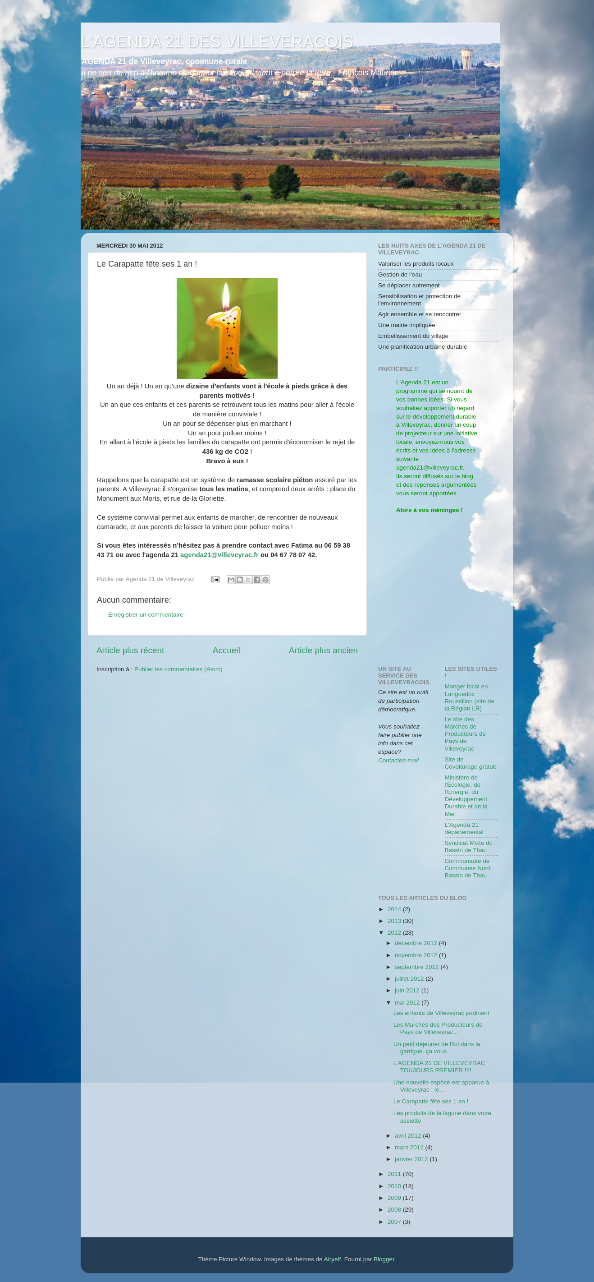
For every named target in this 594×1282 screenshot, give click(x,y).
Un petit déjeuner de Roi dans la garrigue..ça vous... (436, 1048)
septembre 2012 (417, 967)
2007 (395, 1221)
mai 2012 (408, 1002)
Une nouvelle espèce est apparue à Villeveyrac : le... (441, 1086)
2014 (395, 909)
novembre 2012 (417, 955)
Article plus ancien (323, 650)
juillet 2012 (410, 978)
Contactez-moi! (398, 760)
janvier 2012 (412, 1159)
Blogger (384, 1259)
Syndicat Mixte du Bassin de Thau (469, 846)
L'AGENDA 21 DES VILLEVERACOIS (217, 41)
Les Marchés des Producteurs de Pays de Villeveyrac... (438, 1028)
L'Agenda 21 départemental (464, 828)
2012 (395, 932)
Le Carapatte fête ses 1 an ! (431, 1101)
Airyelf (332, 1259)
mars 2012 (410, 1147)
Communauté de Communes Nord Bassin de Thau (468, 868)
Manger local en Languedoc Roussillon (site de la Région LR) (469, 697)
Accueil (226, 650)
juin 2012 (408, 990)
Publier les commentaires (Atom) (178, 669)
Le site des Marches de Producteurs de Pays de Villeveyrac (465, 734)
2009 (395, 1197)
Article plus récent (130, 650)
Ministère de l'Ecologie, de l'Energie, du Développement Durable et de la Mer (466, 795)
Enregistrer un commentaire (145, 614)
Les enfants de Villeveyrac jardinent (441, 1013)
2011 (395, 1174)
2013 (395, 921)
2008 (395, 1209)
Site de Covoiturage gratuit (470, 763)
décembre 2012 (417, 943)
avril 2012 (409, 1135)
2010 (395, 1186)
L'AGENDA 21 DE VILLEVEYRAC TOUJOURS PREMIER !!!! (439, 1067)
